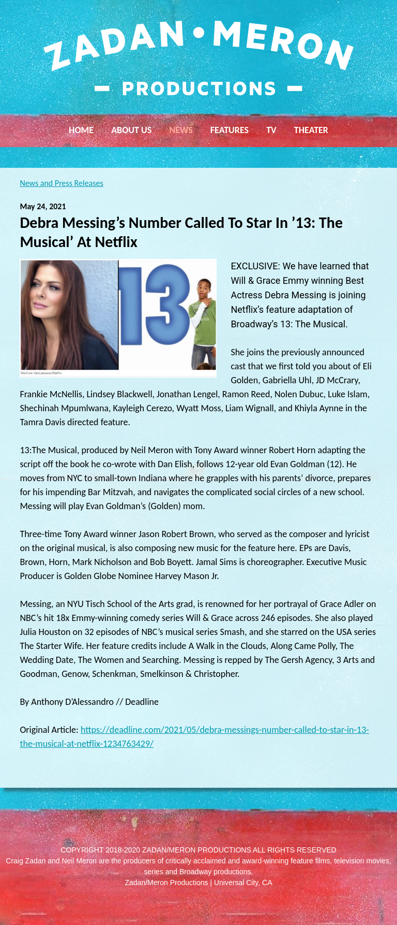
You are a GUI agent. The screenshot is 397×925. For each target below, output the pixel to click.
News (180, 130)
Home (81, 130)
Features (229, 130)
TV (271, 130)
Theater (311, 130)
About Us (131, 130)
